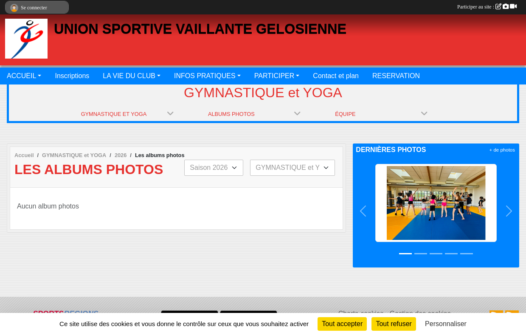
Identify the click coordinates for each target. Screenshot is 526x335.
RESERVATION (396, 75)
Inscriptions (72, 75)
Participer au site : (487, 7)
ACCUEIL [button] (21, 75)
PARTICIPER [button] (274, 75)
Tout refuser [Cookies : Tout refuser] (393, 323)
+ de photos (502, 149)
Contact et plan (336, 75)
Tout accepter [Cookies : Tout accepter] (342, 323)
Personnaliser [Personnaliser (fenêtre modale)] (446, 323)
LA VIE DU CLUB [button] (129, 75)
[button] (363, 211)
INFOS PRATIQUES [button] (205, 75)
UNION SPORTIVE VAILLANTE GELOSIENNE (200, 29)
